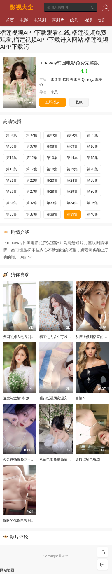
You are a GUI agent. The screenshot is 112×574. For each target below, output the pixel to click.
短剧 (102, 20)
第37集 (31, 214)
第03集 (52, 135)
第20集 (92, 169)
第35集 (92, 203)
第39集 (72, 214)
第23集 (52, 180)
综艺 (74, 20)
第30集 (92, 192)
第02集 (31, 135)
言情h (80, 398)
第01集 (11, 135)
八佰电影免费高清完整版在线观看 (65, 459)
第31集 (11, 203)
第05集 (92, 135)
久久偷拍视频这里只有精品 (24, 459)
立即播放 (53, 102)
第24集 (72, 180)
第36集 (11, 214)
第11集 (11, 158)
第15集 (92, 158)
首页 (10, 20)
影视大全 (21, 7)
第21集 (11, 180)
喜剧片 (58, 20)
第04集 (72, 135)
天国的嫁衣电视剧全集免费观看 (27, 337)
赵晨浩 (67, 80)
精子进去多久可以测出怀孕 (60, 337)
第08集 (52, 146)
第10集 (92, 146)
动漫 (88, 20)
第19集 (72, 169)
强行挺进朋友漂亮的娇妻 (58, 398)
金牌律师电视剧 (88, 459)
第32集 (31, 203)
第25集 (92, 180)
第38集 (52, 214)
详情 (26, 258)
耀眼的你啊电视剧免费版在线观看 (29, 521)
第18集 (52, 169)
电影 (24, 20)
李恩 (77, 80)
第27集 (31, 192)
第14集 (72, 158)
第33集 (52, 203)
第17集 (31, 169)
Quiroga (88, 80)
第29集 (72, 192)
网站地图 (7, 570)
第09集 (72, 146)
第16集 (11, 169)
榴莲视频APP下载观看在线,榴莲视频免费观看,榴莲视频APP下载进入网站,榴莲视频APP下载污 (54, 39)
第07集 (31, 146)
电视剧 (40, 20)
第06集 (11, 146)
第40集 (92, 214)
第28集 (52, 192)
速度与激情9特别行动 (19, 398)
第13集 (52, 158)
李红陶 (56, 80)
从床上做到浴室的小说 (93, 337)
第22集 (31, 180)
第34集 (72, 203)
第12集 (31, 158)
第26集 (11, 192)
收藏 (79, 102)
